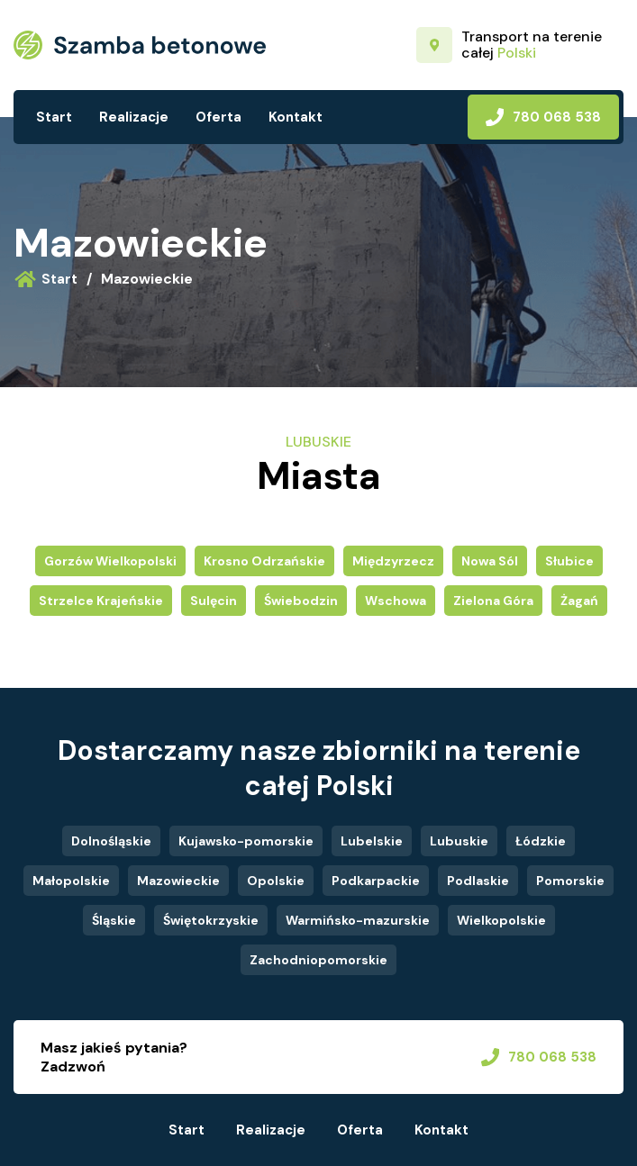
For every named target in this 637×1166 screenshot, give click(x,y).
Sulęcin (213, 600)
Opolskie (276, 880)
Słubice (569, 561)
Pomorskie (570, 880)
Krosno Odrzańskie (264, 561)
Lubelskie (372, 841)
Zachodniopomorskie (318, 960)
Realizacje (133, 117)
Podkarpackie (376, 880)
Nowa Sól (489, 561)
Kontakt (295, 117)
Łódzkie (540, 841)
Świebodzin (301, 600)
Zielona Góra (493, 600)
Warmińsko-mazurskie (358, 920)
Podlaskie (478, 880)
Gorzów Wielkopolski (110, 561)
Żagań (579, 600)
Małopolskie (71, 880)
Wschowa (395, 600)
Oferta (218, 117)
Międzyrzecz (393, 561)
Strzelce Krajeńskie (101, 600)
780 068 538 (543, 117)
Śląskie (114, 920)
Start (54, 117)
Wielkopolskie (501, 920)
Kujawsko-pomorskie (246, 841)
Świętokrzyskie (211, 920)
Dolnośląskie (111, 841)
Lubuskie (459, 841)
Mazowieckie (141, 242)
